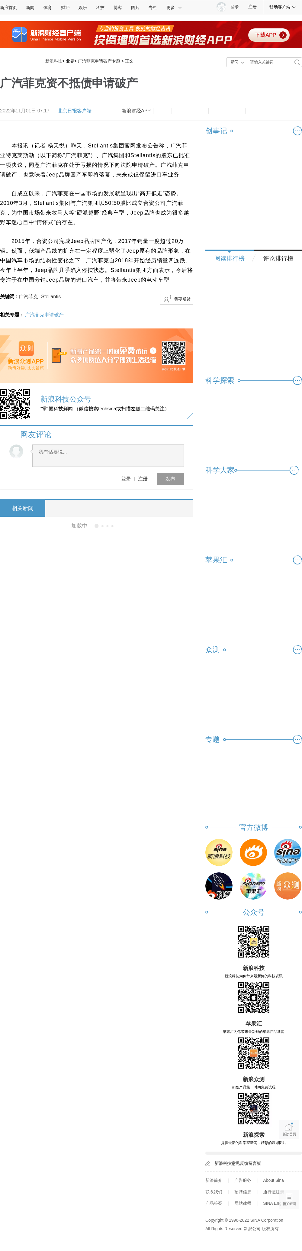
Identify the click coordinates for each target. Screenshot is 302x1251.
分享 (255, 110)
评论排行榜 (278, 258)
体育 (47, 7)
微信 (236, 110)
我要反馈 (182, 299)
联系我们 (213, 1191)
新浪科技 (53, 61)
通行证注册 (273, 1191)
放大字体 (181, 110)
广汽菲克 (28, 296)
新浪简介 (213, 1180)
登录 (126, 478)
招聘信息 (242, 1191)
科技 (100, 7)
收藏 (199, 110)
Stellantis (51, 296)
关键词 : (9, 296)
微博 (218, 110)
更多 (174, 7)
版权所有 (270, 1228)
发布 (170, 478)
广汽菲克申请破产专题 (99, 61)
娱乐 (83, 7)
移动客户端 (282, 7)
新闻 (30, 7)
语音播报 (289, 1176)
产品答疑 (213, 1203)
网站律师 (242, 1203)
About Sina (273, 1180)
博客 (118, 7)
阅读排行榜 (229, 258)
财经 (65, 7)
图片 (135, 7)
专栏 (153, 7)
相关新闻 (23, 508)
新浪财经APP (136, 110)
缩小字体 (162, 110)
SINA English (275, 1203)
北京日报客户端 (75, 110)
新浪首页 (8, 7)
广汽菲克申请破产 (44, 314)
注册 (252, 7)
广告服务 (242, 1180)
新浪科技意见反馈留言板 (237, 1163)
